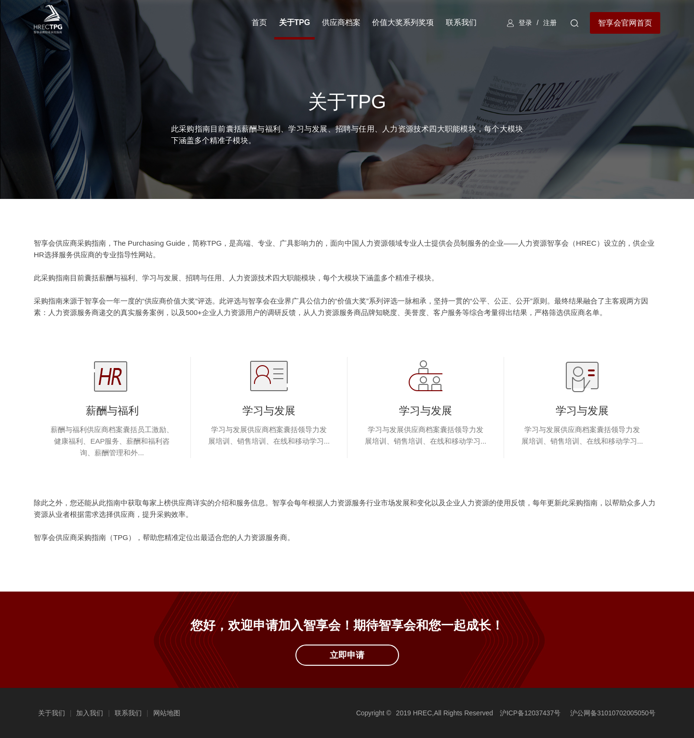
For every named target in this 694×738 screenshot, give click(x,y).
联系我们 (459, 22)
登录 (524, 22)
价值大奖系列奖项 (402, 22)
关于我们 (52, 713)
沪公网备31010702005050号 (612, 713)
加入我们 (90, 713)
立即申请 (347, 655)
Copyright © (371, 713)
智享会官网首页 (625, 23)
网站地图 (167, 713)
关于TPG (293, 22)
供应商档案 (339, 22)
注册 (549, 22)
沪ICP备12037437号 (529, 713)
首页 (258, 22)
